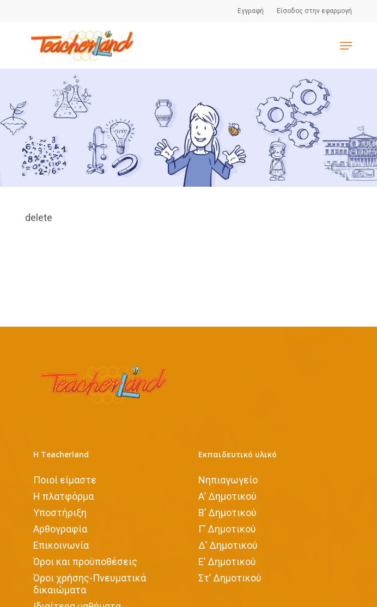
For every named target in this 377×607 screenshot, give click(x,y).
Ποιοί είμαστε (64, 479)
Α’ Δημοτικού (227, 495)
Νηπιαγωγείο (228, 479)
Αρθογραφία (60, 528)
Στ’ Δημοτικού (230, 577)
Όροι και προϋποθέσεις (85, 561)
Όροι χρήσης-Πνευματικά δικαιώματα (89, 583)
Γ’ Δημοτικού (227, 528)
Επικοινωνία (61, 544)
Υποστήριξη (60, 512)
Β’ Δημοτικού (227, 512)
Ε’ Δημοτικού (227, 561)
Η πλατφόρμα (63, 495)
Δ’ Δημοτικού (228, 544)
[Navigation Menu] (346, 45)
